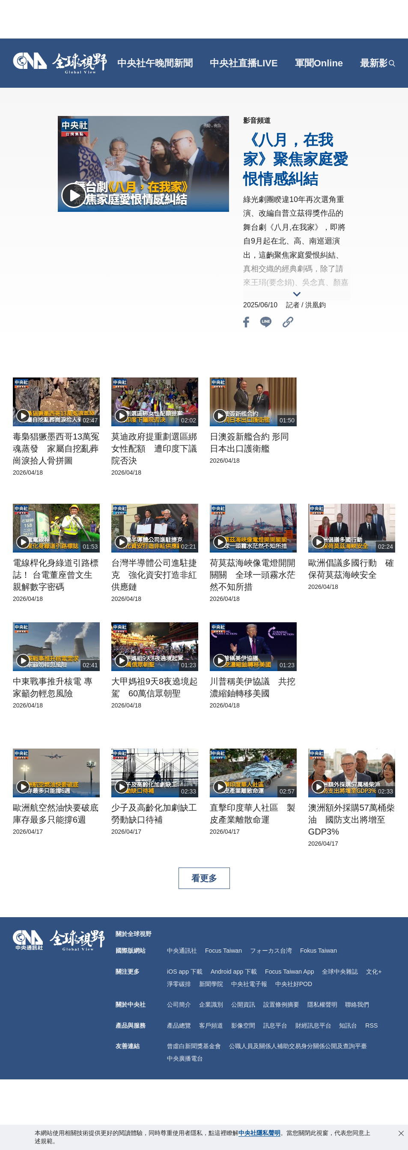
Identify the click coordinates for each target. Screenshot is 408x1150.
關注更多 (128, 971)
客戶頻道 (211, 1023)
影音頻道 (257, 120)
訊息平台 (275, 1023)
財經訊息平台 (313, 1023)
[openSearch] (392, 63)
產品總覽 (179, 1023)
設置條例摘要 (281, 1003)
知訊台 (348, 1023)
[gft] (113, 63)
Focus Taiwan (223, 950)
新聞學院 (211, 982)
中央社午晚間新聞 (155, 63)
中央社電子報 (249, 982)
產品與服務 (131, 1023)
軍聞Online (319, 63)
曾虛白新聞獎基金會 (194, 1043)
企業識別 (211, 1003)
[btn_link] (288, 323)
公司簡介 (179, 1003)
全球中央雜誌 (339, 971)
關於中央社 (131, 1003)
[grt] (383, 63)
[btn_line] (266, 323)
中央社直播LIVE (244, 63)
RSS (371, 1023)
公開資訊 (243, 1003)
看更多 (204, 878)
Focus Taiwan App (289, 971)
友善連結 (128, 1043)
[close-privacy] (401, 1133)
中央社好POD (293, 982)
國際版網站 (131, 950)
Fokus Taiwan (318, 950)
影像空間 (243, 1023)
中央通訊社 (182, 950)
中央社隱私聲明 (259, 1132)
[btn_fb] (246, 323)
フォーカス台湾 (271, 950)
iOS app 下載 (184, 971)
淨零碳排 (179, 982)
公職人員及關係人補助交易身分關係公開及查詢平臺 (298, 1043)
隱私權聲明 (322, 1003)
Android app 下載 (233, 971)
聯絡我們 (357, 1003)
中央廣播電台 (185, 1055)
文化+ (373, 971)
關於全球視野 (134, 933)
